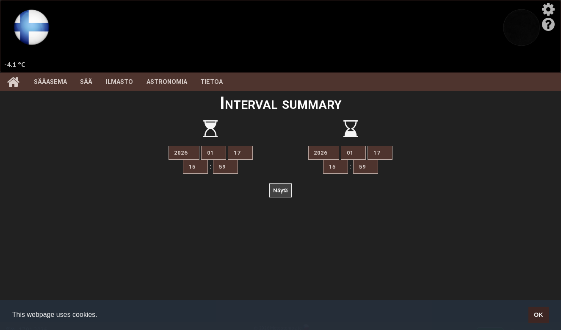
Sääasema (50, 82)
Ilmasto (119, 82)
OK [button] (538, 314)
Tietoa (211, 82)
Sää (86, 82)
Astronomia (166, 82)
